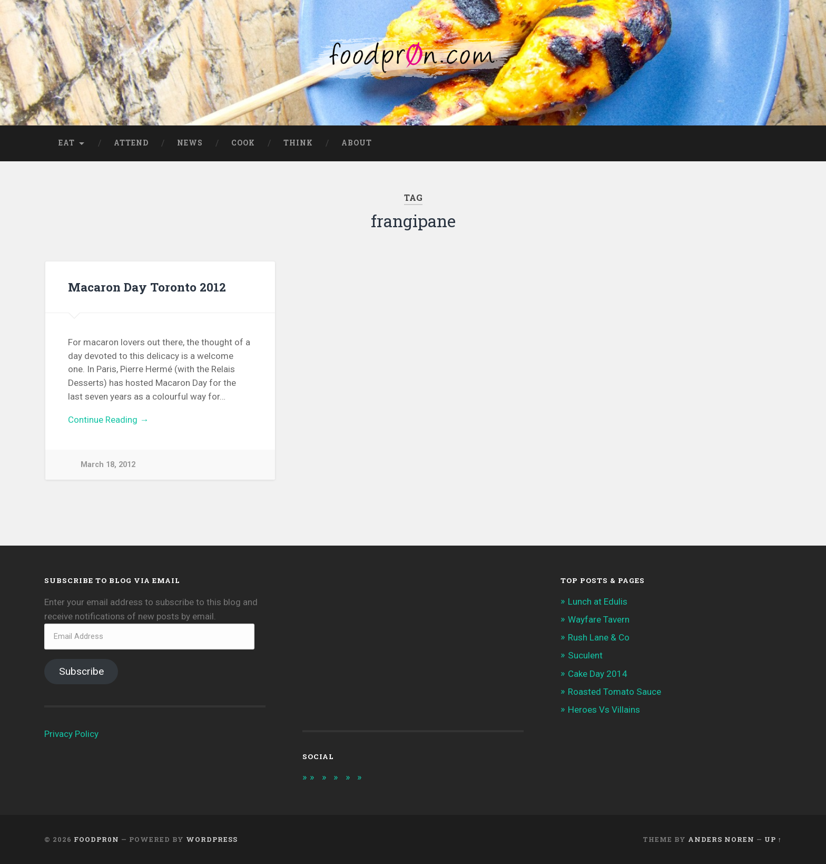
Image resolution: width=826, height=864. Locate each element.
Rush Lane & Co (599, 637)
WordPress (212, 839)
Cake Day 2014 (597, 673)
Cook (243, 143)
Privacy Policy (71, 734)
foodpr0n (96, 839)
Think (298, 143)
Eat (66, 143)
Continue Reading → (108, 419)
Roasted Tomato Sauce (614, 691)
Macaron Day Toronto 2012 (147, 287)
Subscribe (81, 671)
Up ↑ (773, 839)
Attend (131, 143)
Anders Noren (721, 839)
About (356, 143)
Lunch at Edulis (597, 601)
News (190, 143)
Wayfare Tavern (599, 619)
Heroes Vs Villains (604, 709)
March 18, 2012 (108, 464)
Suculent (585, 655)
